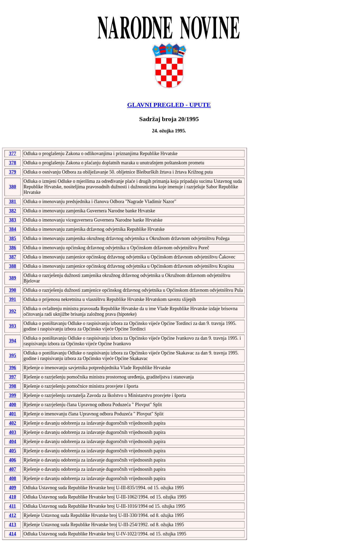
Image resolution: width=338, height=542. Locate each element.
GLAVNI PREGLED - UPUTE (169, 104)
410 (12, 497)
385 (12, 238)
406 (12, 460)
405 (12, 450)
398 (12, 386)
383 (12, 220)
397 (12, 377)
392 (12, 311)
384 (12, 229)
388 (12, 266)
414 (12, 533)
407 (12, 469)
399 (12, 395)
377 (12, 153)
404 (12, 441)
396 (12, 367)
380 (12, 186)
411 (12, 506)
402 (12, 423)
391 (12, 299)
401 (12, 413)
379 (12, 172)
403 (12, 432)
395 (12, 355)
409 (12, 487)
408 (12, 478)
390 (12, 290)
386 (12, 247)
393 (12, 326)
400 (12, 404)
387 (12, 257)
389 (12, 278)
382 (12, 210)
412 (12, 515)
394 (12, 340)
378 (12, 162)
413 (12, 524)
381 (12, 201)
